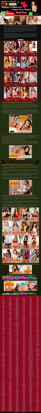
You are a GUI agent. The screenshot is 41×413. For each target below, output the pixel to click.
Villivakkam (17, 363)
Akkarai (24, 308)
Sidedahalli (17, 333)
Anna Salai (17, 357)
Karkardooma (24, 387)
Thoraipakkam (17, 342)
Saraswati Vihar (23, 404)
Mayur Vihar (24, 379)
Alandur (17, 392)
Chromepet (17, 394)
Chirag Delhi (24, 369)
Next (2, 20)
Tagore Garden (23, 407)
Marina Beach (17, 365)
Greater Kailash (23, 323)
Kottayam (22, 160)
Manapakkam (17, 397)
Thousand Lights (17, 362)
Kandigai (24, 303)
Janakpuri (24, 325)
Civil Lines (24, 402)
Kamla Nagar (24, 367)
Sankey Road (17, 301)
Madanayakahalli (17, 319)
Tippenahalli (17, 306)
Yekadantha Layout (17, 316)
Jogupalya (17, 321)
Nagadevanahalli (17, 309)
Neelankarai (17, 364)
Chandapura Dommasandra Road (17, 323)
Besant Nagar (17, 347)
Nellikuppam (17, 408)
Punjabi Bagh (24, 335)
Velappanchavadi (24, 309)
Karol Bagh (24, 326)
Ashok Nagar (24, 358)
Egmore (17, 352)
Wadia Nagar (17, 372)
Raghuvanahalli (17, 314)
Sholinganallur (17, 338)
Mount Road (17, 385)
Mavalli (17, 320)
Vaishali (24, 347)
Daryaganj (24, 370)
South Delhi (24, 341)
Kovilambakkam (17, 343)
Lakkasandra (17, 328)
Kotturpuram (17, 348)
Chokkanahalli (17, 304)
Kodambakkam (17, 379)
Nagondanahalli (17, 308)
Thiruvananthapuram (15, 160)
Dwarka (24, 321)
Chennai (15, 15)
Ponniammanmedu (24, 298)
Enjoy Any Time (19, 412)
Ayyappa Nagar (17, 325)
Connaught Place (24, 318)
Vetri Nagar (17, 407)
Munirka (24, 331)
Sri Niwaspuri (24, 401)
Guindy (17, 360)
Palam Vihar (24, 350)
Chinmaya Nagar (17, 375)
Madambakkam (17, 406)
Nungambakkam (17, 340)
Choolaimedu (17, 367)
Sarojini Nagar (24, 338)
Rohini (24, 336)
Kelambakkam (17, 396)
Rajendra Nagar (23, 352)
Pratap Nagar (24, 397)
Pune (20, 15)
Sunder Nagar (24, 343)
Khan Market (24, 375)
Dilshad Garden (23, 360)
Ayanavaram (17, 377)
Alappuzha (25, 160)
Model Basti (24, 389)
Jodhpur (24, 314)
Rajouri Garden (23, 348)
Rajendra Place (23, 353)
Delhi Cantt (24, 320)
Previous (39, 20)
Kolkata (25, 15)
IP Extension (24, 372)
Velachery (17, 345)
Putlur (17, 411)
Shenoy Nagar (17, 402)
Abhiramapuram (17, 391)
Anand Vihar (24, 409)
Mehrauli (24, 380)
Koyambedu (17, 358)
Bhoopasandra (17, 299)
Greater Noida (24, 311)
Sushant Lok (24, 406)
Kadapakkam (24, 304)
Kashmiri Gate (24, 355)
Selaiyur (17, 401)
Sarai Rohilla (24, 399)
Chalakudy (28, 160)
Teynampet (17, 350)
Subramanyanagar (17, 315)
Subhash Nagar (23, 342)
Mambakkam (17, 409)
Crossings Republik (24, 340)
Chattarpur (24, 357)
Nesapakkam (17, 380)
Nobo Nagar (17, 298)
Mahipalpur (24, 328)
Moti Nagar (24, 330)
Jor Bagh (24, 365)
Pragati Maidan (23, 386)
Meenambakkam (17, 384)
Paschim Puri (24, 396)
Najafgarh (24, 382)
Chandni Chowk (23, 319)
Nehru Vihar (24, 394)
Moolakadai (24, 299)
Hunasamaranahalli (17, 318)
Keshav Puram (24, 374)
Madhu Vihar (24, 377)
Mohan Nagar (24, 391)
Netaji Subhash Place (24, 384)
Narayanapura (17, 313)
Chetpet (17, 387)
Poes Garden (17, 355)
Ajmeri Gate (24, 408)
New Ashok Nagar (24, 385)
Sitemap (26, 412)
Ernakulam (19, 160)
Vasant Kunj (24, 345)
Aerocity (24, 315)
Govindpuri (24, 362)
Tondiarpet (17, 404)
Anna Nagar (17, 341)
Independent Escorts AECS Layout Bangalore (21, 33)
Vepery (17, 382)
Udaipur (24, 313)
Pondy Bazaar (17, 386)
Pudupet (17, 370)
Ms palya (17, 335)
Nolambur (24, 306)
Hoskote (17, 336)
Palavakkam (17, 374)
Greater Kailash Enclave (24, 363)
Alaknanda (24, 316)
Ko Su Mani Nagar (17, 369)
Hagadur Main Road (17, 326)
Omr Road (17, 353)
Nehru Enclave (24, 392)
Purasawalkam (17, 399)
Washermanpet (23, 301)
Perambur (17, 389)
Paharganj (24, 333)
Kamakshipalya (17, 303)
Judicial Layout (17, 311)
